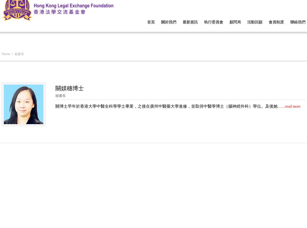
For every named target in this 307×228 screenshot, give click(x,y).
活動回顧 (254, 22)
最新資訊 (190, 22)
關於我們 (168, 22)
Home (6, 54)
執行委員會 (213, 22)
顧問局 (235, 22)
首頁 (151, 22)
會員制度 (276, 22)
